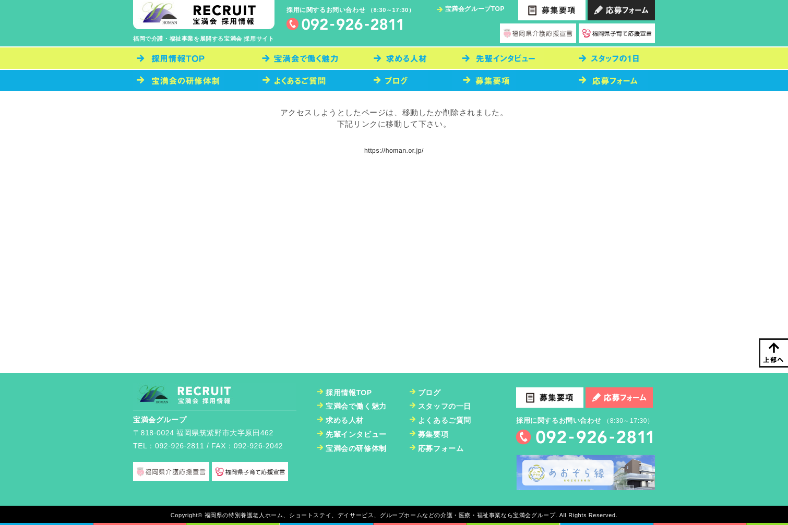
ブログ (429, 392)
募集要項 (433, 434)
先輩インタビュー (356, 434)
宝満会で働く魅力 (356, 406)
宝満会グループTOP (475, 9)
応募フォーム (441, 448)
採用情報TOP (349, 392)
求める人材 (345, 420)
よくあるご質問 (444, 420)
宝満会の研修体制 (356, 448)
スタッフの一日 (444, 406)
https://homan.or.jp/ (394, 150)
